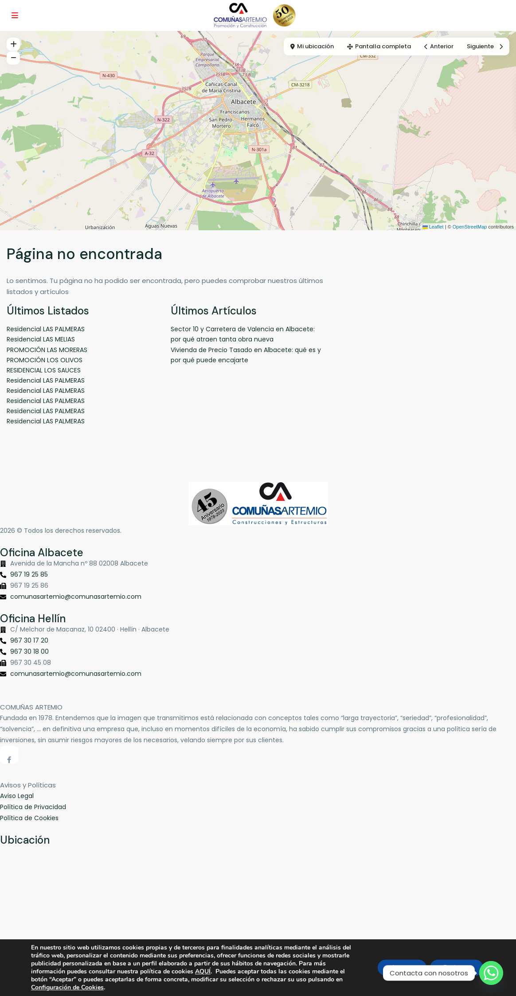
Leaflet (433, 226)
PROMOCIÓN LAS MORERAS (47, 349)
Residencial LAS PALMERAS (46, 329)
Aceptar (402, 967)
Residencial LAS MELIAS (41, 339)
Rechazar (456, 967)
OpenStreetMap (470, 226)
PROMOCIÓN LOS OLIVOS (44, 360)
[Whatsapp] (491, 973)
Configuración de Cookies (67, 988)
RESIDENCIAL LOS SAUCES (44, 370)
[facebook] (9, 755)
